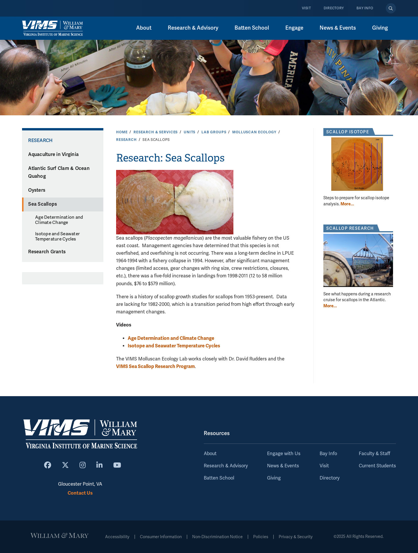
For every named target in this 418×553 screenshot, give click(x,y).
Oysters (36, 190)
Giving (380, 28)
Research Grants (47, 252)
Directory (334, 8)
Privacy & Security (296, 536)
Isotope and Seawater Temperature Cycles (57, 236)
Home (121, 132)
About (144, 28)
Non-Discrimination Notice (217, 536)
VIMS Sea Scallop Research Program (155, 366)
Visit (306, 8)
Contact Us (80, 493)
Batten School (252, 28)
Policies (260, 536)
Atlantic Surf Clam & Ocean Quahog (59, 172)
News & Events (338, 28)
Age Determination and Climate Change (59, 220)
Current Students (377, 466)
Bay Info (364, 8)
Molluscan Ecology (254, 132)
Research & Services (156, 132)
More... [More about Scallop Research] (330, 305)
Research (126, 139)
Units (189, 132)
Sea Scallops (42, 204)
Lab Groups (213, 132)
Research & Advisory (193, 28)
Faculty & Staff (374, 454)
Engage (294, 28)
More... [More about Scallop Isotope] (347, 204)
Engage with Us (283, 454)
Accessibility (117, 536)
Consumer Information (161, 536)
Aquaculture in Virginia (53, 154)
